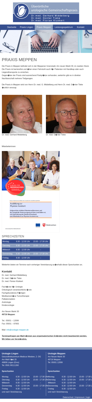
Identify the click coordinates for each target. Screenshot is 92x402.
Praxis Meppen (44, 27)
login (88, 397)
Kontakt (80, 27)
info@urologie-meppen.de (17, 330)
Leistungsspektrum (64, 27)
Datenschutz (68, 397)
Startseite (11, 27)
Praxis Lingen (26, 27)
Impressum (80, 397)
